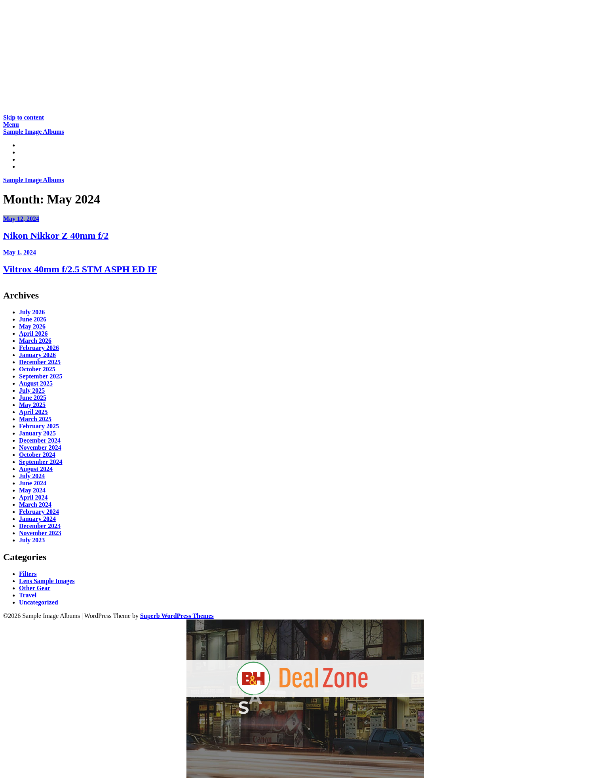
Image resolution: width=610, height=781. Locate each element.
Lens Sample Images (46, 581)
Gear (26, 159)
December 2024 (40, 440)
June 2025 (32, 397)
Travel (27, 595)
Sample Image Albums (33, 131)
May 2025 (32, 404)
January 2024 (37, 518)
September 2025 (40, 376)
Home (27, 145)
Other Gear (34, 588)
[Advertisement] (240, 58)
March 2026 (35, 340)
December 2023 (40, 526)
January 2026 (37, 355)
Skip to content (23, 117)
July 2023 (32, 540)
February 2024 (39, 511)
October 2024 (37, 454)
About (27, 166)
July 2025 (32, 390)
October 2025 (37, 369)
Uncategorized (38, 602)
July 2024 (32, 476)
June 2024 (32, 483)
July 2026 (32, 312)
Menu (11, 124)
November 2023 (40, 533)
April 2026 (33, 333)
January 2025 (37, 433)
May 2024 (32, 490)
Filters (27, 573)
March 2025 (35, 419)
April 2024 (33, 497)
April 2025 (33, 412)
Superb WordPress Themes (177, 615)
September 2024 (40, 461)
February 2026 (39, 347)
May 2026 (32, 326)
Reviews (30, 152)
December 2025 (40, 362)
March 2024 (35, 504)
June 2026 (32, 319)
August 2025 (36, 383)
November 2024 (40, 447)
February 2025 (39, 426)
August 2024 (36, 469)
